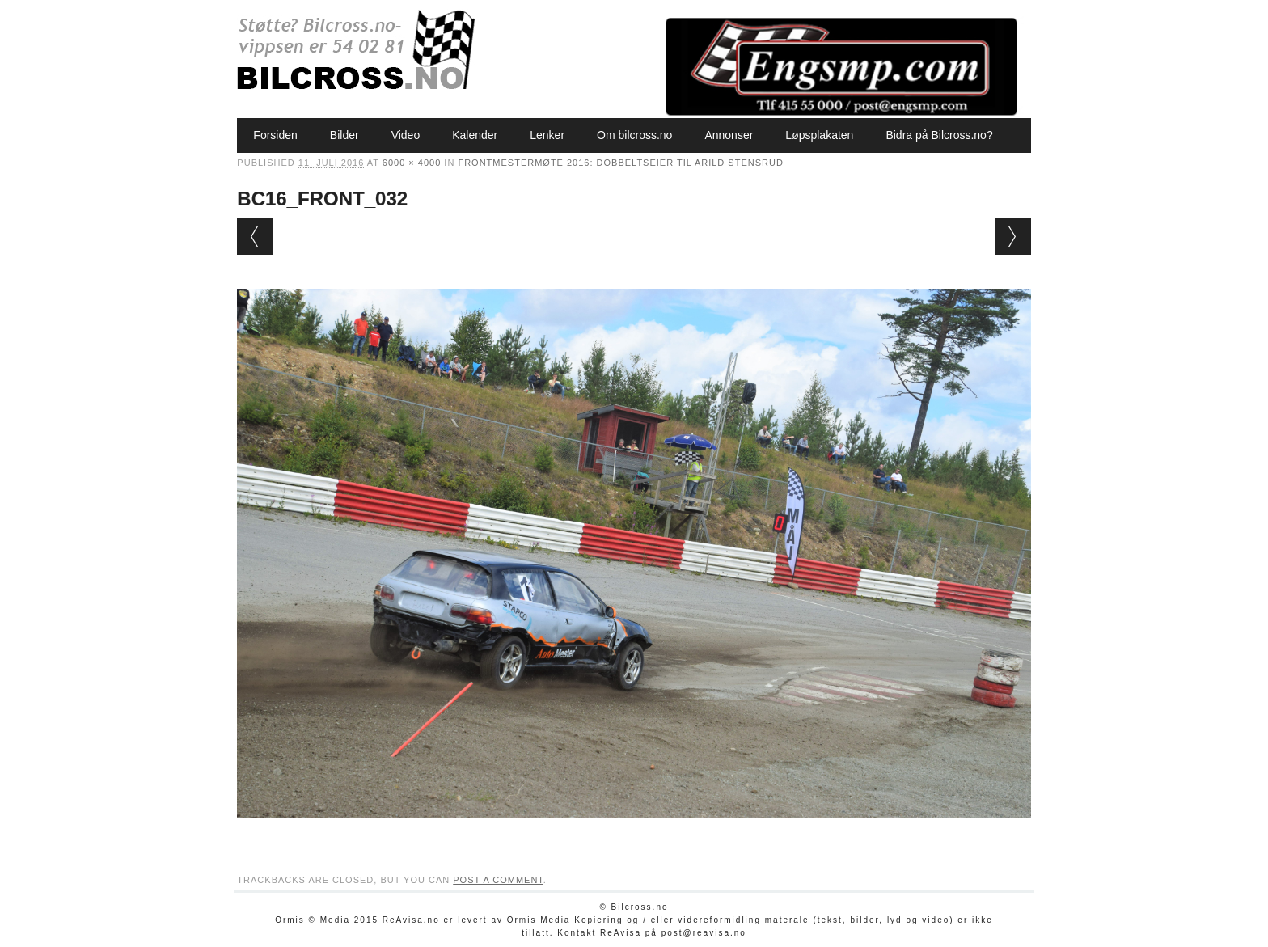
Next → (1013, 236)
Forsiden (275, 135)
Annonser (728, 135)
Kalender (474, 135)
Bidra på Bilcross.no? (938, 135)
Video (406, 135)
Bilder (344, 135)
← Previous (255, 236)
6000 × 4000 (412, 162)
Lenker (547, 135)
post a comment (498, 880)
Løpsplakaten (819, 135)
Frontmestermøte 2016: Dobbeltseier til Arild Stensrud (620, 162)
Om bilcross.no (634, 135)
